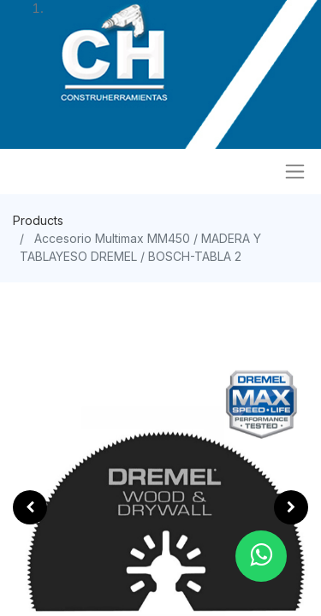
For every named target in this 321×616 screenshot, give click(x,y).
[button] (30, 507)
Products (38, 220)
